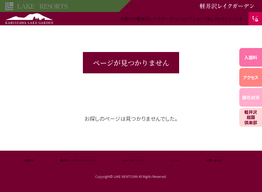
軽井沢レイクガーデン (29, 16)
